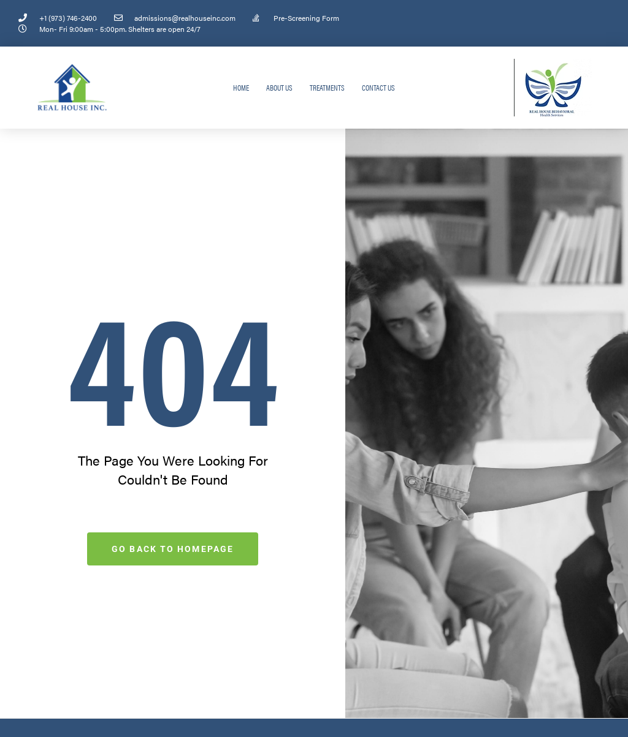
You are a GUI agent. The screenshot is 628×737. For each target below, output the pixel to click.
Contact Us (378, 87)
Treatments (327, 87)
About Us (279, 87)
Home (241, 87)
